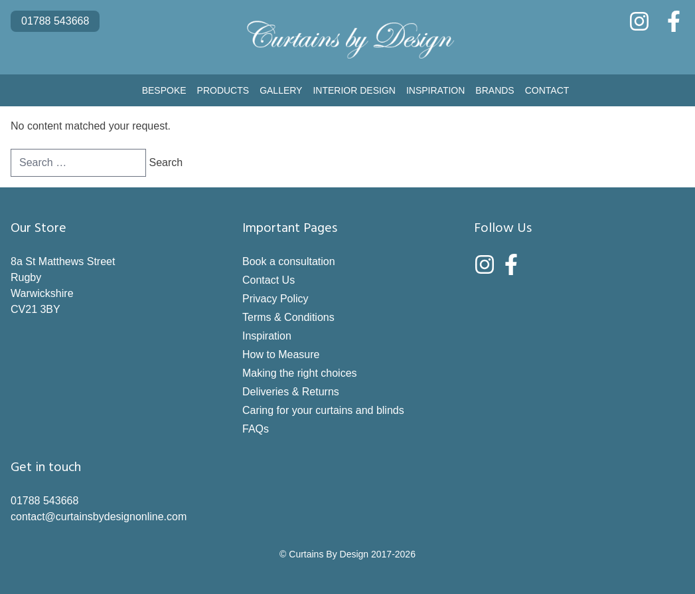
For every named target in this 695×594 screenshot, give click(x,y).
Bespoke (164, 90)
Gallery (281, 90)
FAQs (255, 429)
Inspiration (435, 90)
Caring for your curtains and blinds (323, 410)
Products (223, 90)
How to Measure (281, 354)
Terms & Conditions (288, 317)
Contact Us (268, 280)
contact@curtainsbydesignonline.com (99, 516)
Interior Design (354, 90)
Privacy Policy (275, 298)
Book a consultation (288, 261)
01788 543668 (55, 21)
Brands (494, 90)
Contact (547, 90)
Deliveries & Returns (290, 391)
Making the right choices (299, 373)
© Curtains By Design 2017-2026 (347, 554)
